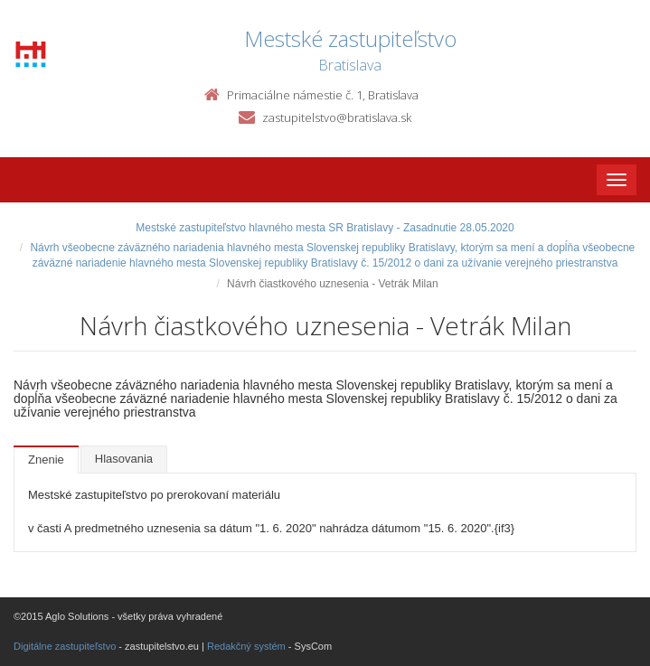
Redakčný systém (246, 646)
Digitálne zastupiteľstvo (65, 646)
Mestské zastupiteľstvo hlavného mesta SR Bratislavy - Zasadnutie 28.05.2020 (324, 227)
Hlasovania (124, 458)
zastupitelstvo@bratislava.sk (336, 117)
